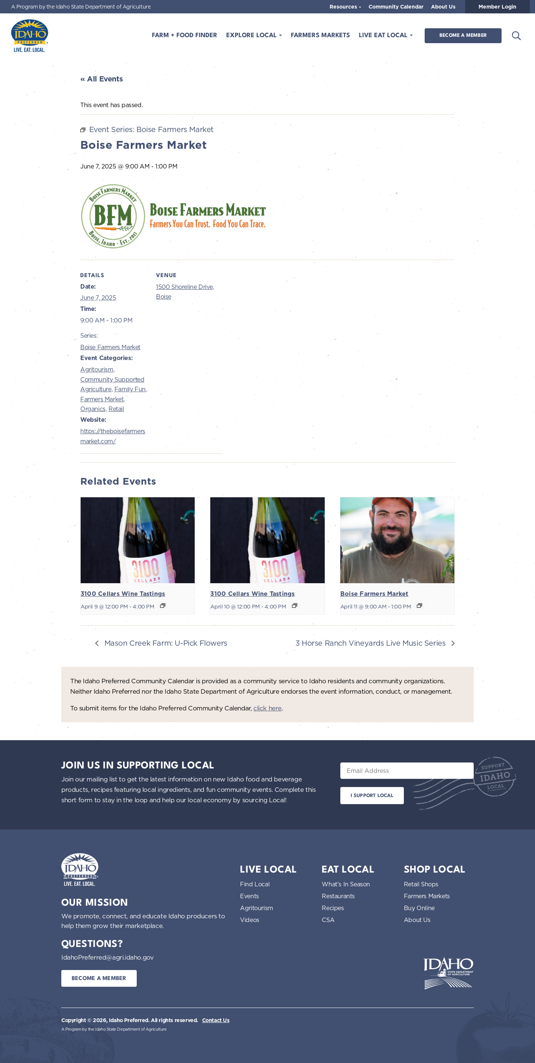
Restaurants (338, 896)
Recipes (333, 908)
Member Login (497, 6)
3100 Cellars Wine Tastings (123, 594)
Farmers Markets (320, 35)
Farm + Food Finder (184, 35)
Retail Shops (421, 884)
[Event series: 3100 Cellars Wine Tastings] (162, 605)
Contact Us (216, 1020)
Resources (344, 6)
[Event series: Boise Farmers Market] (419, 605)
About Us (443, 6)
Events (249, 896)
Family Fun (130, 389)
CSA (328, 920)
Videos (249, 920)
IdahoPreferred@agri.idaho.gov (107, 957)
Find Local (254, 884)
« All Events (101, 79)
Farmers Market (101, 399)
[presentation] (138, 540)
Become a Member (463, 35)
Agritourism (96, 369)
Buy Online (419, 908)
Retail (116, 408)
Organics (93, 408)
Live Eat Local (384, 35)
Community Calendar (396, 6)
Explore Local (252, 35)
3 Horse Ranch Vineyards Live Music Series (371, 643)
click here (267, 708)
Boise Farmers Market (110, 347)
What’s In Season (346, 884)
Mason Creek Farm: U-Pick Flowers (164, 643)
